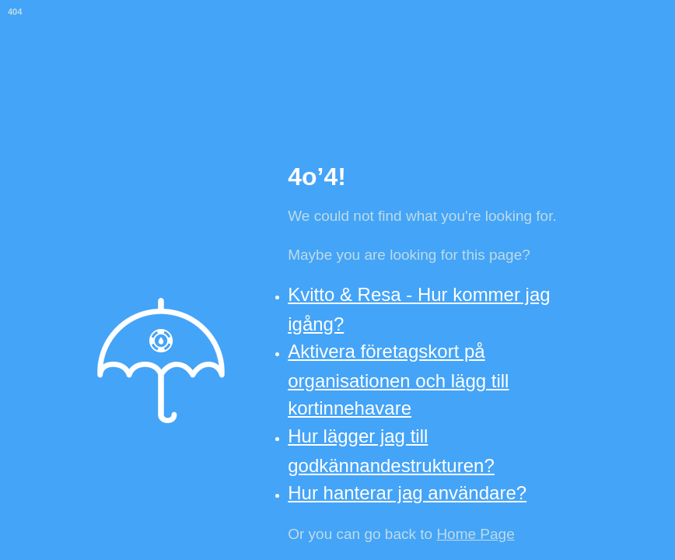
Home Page (475, 534)
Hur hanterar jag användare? (407, 492)
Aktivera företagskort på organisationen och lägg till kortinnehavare (398, 379)
